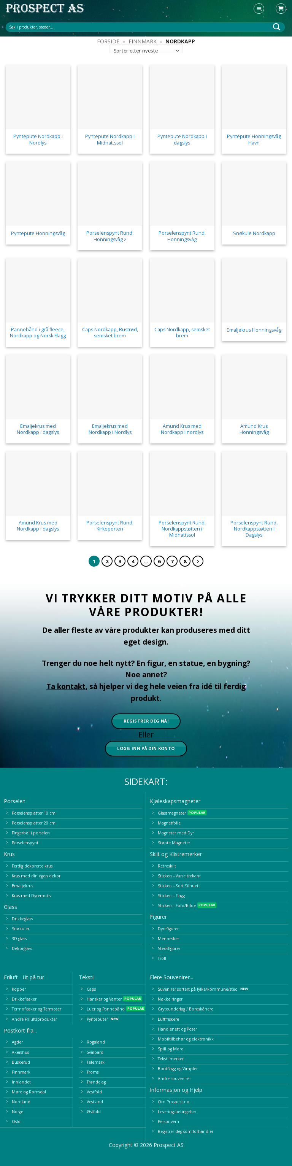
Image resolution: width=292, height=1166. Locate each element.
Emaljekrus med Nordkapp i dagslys (38, 429)
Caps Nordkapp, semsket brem (182, 333)
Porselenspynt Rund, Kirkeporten (109, 526)
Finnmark (143, 41)
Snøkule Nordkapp (254, 233)
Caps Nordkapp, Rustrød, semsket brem (110, 333)
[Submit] (277, 27)
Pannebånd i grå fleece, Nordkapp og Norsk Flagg (38, 333)
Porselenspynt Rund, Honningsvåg (182, 236)
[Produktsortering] (146, 50)
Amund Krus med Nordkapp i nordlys (182, 429)
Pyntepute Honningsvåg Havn (254, 139)
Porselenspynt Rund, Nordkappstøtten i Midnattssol (182, 529)
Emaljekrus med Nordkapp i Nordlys (110, 429)
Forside (108, 41)
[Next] (197, 561)
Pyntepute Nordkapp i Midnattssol (110, 139)
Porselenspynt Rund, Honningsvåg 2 (109, 236)
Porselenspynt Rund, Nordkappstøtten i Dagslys (254, 529)
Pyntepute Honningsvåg (38, 233)
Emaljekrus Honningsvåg (254, 330)
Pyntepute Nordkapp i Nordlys (38, 139)
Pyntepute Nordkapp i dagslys (182, 139)
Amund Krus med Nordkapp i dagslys (38, 526)
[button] (259, 8)
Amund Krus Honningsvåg (254, 429)
